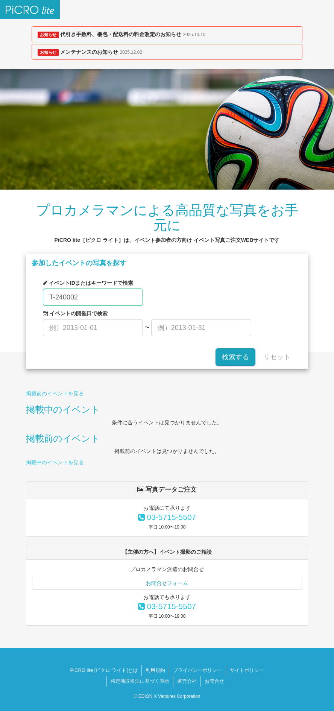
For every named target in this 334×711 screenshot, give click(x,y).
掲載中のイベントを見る (55, 462)
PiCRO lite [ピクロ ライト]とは (103, 670)
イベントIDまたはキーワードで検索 (88, 283)
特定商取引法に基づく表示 (140, 681)
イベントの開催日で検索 (75, 313)
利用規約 (155, 670)
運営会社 (187, 681)
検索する (235, 357)
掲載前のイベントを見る (55, 393)
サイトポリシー (247, 670)
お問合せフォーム (167, 583)
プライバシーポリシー (197, 670)
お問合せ (214, 681)
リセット (276, 357)
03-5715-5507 (167, 517)
